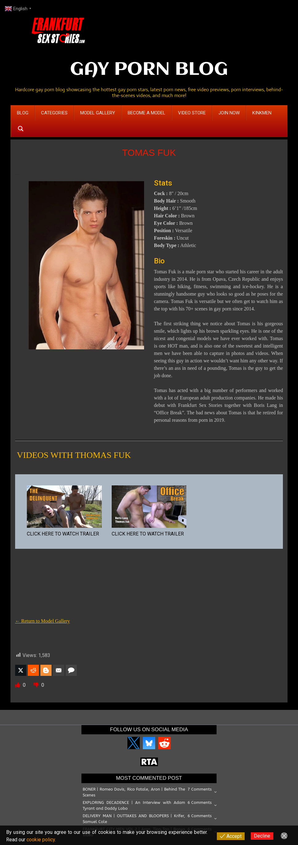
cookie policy (41, 840)
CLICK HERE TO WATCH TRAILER (63, 534)
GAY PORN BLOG (149, 69)
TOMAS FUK (149, 152)
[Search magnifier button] (20, 128)
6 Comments (200, 802)
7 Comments (200, 789)
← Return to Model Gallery (42, 621)
